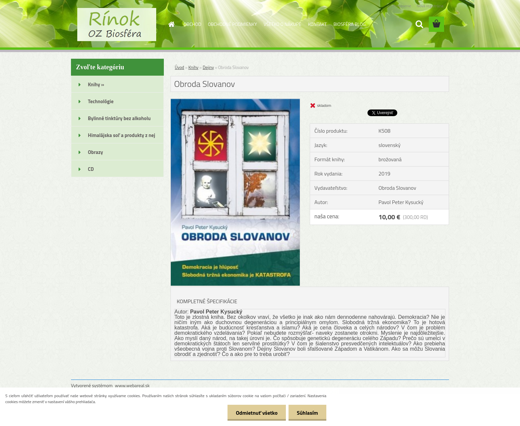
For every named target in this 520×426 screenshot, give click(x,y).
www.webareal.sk (132, 385)
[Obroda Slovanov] (235, 102)
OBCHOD (192, 24)
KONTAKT (317, 24)
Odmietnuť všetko (257, 413)
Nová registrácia (430, 6)
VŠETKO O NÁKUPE (282, 24)
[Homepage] (171, 24)
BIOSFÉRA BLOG (349, 24)
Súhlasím (307, 413)
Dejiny (208, 67)
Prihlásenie (402, 6)
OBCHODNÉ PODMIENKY (232, 24)
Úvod (179, 67)
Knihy (193, 67)
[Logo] (116, 24)
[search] (419, 24)
